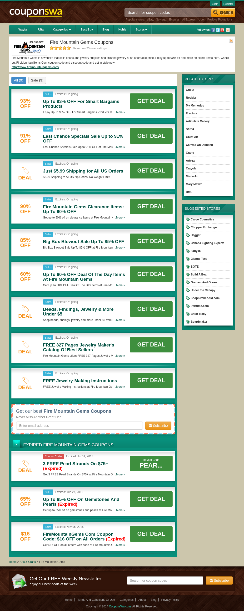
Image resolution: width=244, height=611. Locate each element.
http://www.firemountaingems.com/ (35, 67)
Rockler (191, 97)
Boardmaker (199, 321)
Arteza (190, 160)
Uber (201, 19)
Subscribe (158, 426)
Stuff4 (190, 129)
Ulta (41, 29)
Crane (190, 152)
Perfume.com (200, 306)
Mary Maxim (194, 184)
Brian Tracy (198, 314)
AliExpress (189, 19)
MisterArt (192, 176)
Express (174, 19)
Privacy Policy (170, 599)
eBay (150, 19)
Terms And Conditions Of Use (96, 599)
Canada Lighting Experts (207, 243)
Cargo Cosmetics (202, 219)
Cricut (190, 90)
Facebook (213, 30)
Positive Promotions (220, 19)
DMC (189, 192)
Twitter (218, 30)
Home (13, 562)
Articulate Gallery (197, 121)
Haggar (195, 235)
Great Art (192, 137)
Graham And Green (204, 282)
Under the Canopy (203, 290)
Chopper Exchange (204, 227)
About (142, 599)
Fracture (191, 113)
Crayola (191, 168)
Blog (105, 29)
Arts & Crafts (28, 562)
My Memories (195, 105)
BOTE (195, 266)
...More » (119, 112)
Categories (62, 29)
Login (215, 3)
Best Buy (86, 29)
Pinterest (222, 30)
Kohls (122, 29)
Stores (141, 29)
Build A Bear (199, 274)
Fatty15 (196, 251)
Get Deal (151, 101)
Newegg (161, 19)
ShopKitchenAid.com (205, 298)
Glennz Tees (199, 258)
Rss (228, 30)
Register (228, 3)
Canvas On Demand (199, 145)
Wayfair (24, 29)
